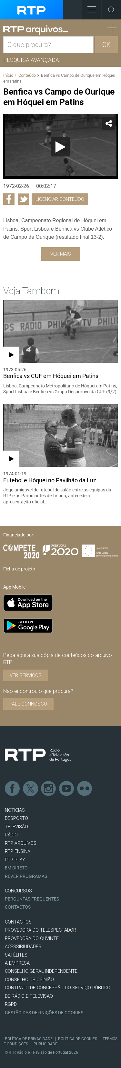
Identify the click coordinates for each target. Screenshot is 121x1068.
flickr (85, 789)
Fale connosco (28, 704)
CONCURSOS (18, 891)
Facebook (12, 789)
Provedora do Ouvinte (32, 938)
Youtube (67, 789)
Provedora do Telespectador (40, 930)
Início (8, 75)
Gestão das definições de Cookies (44, 1013)
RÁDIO (11, 835)
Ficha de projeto (19, 568)
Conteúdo (27, 75)
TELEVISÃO (16, 827)
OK (106, 45)
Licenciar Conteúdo (59, 199)
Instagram (48, 789)
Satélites (16, 955)
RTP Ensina (17, 851)
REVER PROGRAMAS (26, 876)
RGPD (11, 1004)
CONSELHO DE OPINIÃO (29, 979)
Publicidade (45, 1044)
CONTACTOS (18, 922)
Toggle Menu (89, 7)
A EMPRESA (17, 963)
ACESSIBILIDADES (23, 946)
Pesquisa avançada (31, 60)
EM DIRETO (16, 868)
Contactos (18, 907)
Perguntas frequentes (32, 899)
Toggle (111, 9)
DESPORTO (16, 818)
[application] (60, 146)
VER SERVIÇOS (26, 675)
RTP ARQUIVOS (20, 843)
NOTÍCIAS (15, 810)
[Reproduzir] (60, 146)
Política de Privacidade (29, 1039)
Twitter (30, 789)
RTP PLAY (15, 860)
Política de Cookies (77, 1039)
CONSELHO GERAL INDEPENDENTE (41, 971)
